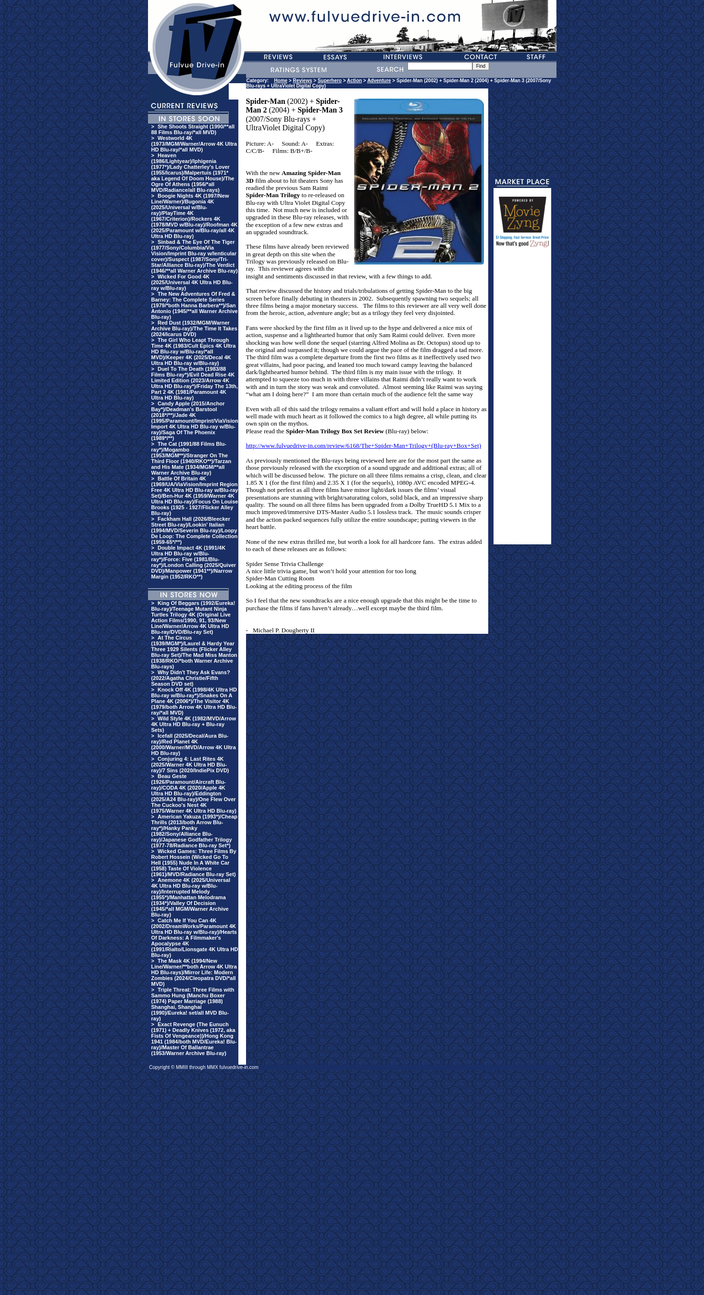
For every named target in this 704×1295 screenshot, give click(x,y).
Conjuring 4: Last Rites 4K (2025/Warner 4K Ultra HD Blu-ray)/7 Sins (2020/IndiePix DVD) (190, 764)
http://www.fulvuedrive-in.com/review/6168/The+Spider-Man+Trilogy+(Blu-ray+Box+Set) (364, 445)
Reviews (302, 80)
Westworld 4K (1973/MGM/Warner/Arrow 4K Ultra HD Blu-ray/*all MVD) (194, 143)
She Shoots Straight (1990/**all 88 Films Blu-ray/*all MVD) (193, 129)
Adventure (379, 80)
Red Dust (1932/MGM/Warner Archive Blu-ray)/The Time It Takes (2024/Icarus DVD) (194, 328)
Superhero (330, 80)
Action (354, 80)
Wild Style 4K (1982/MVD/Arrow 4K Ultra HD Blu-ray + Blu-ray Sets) (193, 724)
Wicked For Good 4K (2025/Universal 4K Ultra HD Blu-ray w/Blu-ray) (192, 282)
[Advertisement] (522, 400)
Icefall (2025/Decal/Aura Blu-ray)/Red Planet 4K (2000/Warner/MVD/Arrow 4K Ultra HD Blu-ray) (193, 744)
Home (280, 80)
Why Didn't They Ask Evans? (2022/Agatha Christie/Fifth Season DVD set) (190, 678)
